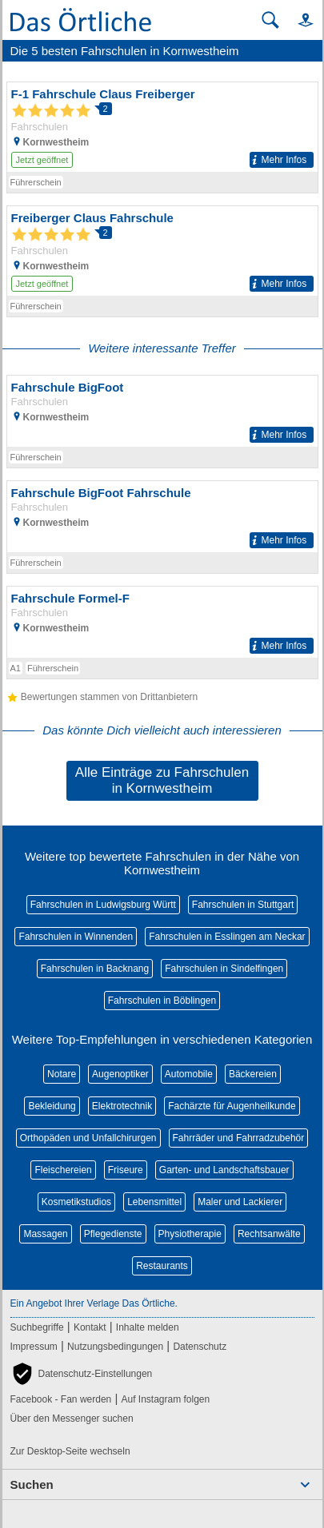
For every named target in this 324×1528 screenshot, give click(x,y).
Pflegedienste (113, 1234)
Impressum (34, 1346)
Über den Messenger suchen (72, 1418)
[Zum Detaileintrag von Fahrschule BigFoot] (162, 411)
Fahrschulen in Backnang (95, 968)
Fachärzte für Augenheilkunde (231, 1106)
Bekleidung (51, 1106)
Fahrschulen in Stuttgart (243, 904)
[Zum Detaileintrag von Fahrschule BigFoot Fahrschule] (162, 516)
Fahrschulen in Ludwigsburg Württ (103, 904)
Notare (61, 1074)
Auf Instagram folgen (165, 1399)
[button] (298, 20)
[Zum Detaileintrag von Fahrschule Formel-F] (162, 622)
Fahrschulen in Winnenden (75, 936)
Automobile (189, 1074)
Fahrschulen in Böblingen (162, 1000)
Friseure (125, 1170)
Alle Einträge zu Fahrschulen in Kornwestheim (162, 780)
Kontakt (90, 1327)
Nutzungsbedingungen (115, 1346)
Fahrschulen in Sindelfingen (224, 968)
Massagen (45, 1234)
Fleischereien (62, 1170)
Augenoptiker (120, 1074)
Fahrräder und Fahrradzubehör (239, 1138)
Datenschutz (199, 1346)
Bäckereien (253, 1074)
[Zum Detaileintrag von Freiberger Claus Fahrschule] (162, 251)
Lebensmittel (154, 1202)
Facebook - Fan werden (61, 1399)
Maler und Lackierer (240, 1202)
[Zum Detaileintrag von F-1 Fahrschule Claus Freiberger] (162, 127)
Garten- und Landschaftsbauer (224, 1170)
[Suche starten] (270, 20)
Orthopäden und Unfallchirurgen (88, 1138)
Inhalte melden (147, 1327)
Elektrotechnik (122, 1106)
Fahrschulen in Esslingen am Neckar (227, 936)
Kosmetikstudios (76, 1202)
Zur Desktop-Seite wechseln (70, 1451)
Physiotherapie (190, 1234)
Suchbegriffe (37, 1327)
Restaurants (162, 1265)
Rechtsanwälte (269, 1234)
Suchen (32, 1484)
